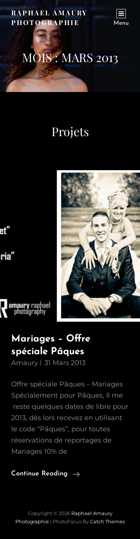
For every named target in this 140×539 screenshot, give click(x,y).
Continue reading (45, 474)
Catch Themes (107, 521)
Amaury (24, 363)
